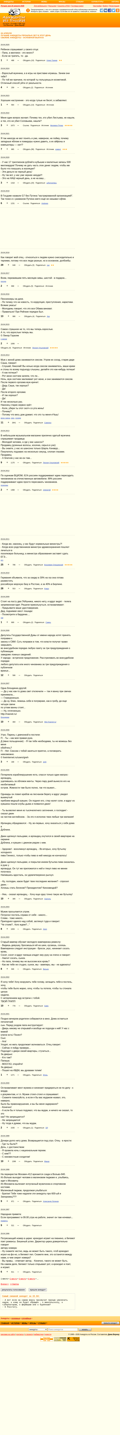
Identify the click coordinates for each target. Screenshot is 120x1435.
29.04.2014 (5, 355)
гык (48, 265)
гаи (2, 618)
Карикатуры (97, 2)
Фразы (62, 2)
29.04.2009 (5, 597)
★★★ (64, 149)
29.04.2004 (5, 907)
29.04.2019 (5, 191)
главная (5, 1323)
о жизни (4, 339)
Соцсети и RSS (63, 6)
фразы (33, 1323)
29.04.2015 (5, 324)
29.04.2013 (5, 431)
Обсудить (28, 423)
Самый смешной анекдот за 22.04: (21, 1296)
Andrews (44, 203)
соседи (18, 418)
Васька (46, 969)
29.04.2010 (5, 573)
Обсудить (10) (28, 60)
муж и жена (5, 418)
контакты (20, 1334)
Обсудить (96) (28, 149)
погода (3, 281)
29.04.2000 (5, 1083)
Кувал (46, 589)
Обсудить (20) (28, 183)
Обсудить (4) (29, 316)
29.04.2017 (5, 273)
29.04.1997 (5, 1209)
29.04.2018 (5, 253)
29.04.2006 (5, 730)
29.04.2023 (5, 96)
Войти (105, 6)
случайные (26, 1318)
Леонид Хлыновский (40, 348)
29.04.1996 (5, 1234)
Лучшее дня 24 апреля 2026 (12, 6)
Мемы (44, 2)
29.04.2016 (5, 294)
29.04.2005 (5, 770)
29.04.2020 (5, 157)
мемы (25, 1323)
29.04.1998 (5, 1170)
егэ (2, 560)
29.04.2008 (5, 630)
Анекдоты (9, 2)
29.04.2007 (5, 683)
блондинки (5, 717)
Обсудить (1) (28, 1128)
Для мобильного (40, 6)
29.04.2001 (5, 1014)
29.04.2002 (5, 977)
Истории (26, 2)
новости (48, 1334)
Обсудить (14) (28, 105)
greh (44, 762)
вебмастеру (39, 1334)
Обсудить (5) (29, 265)
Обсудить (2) (28, 88)
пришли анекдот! (110, 1323)
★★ (60, 60)
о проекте (29, 1334)
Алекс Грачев (52, 60)
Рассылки (52, 6)
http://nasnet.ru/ (50, 722)
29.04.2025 (5, 45)
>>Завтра (14, 1284)
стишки (42, 1323)
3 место (22, 1279)
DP (47, 1128)
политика (4, 485)
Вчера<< (5, 1284)
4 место (31, 1279)
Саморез (47, 423)
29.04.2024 (5, 69)
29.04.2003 (5, 937)
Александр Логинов (51, 1201)
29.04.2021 (5, 134)
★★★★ (55, 490)
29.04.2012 (5, 471)
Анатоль (47, 899)
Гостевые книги (77, 6)
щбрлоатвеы (52, 183)
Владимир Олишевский (53, 565)
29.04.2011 (5, 539)
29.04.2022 (5, 113)
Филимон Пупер (56, 126)
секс (12, 418)
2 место (13, 1279)
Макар (46, 1161)
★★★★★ (68, 126)
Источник (49, 88)
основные (15, 1318)
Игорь (45, 1075)
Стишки (79, 2)
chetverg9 (47, 490)
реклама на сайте (8, 1334)
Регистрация (114, 6)
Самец (48, 622)
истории (15, 1323)
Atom (45, 929)
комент (58, 149)
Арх (48, 316)
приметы (4, 1221)
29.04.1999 (5, 1136)
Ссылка (26, 126)
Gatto (46, 1006)
